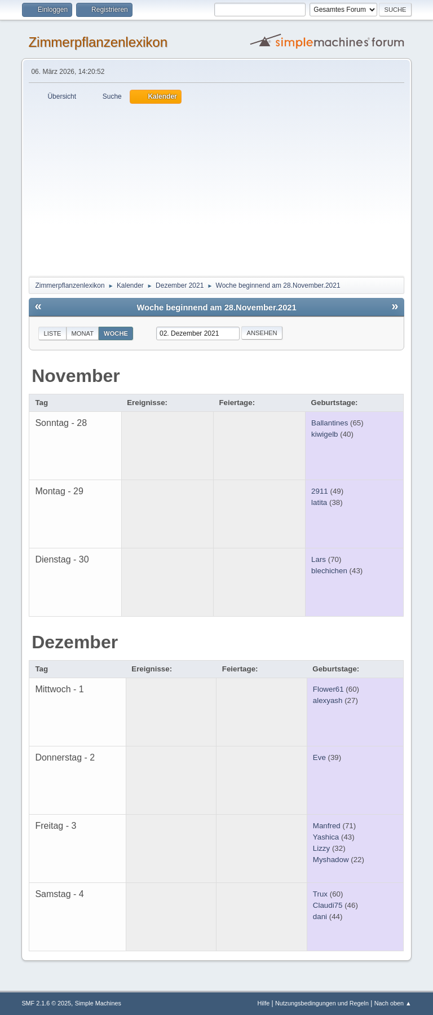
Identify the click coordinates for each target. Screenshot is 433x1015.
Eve (319, 757)
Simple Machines (98, 1003)
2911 (319, 491)
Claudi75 (328, 905)
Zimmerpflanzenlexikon (97, 42)
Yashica (326, 837)
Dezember (75, 642)
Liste (52, 333)
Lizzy (321, 848)
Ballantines (329, 423)
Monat (83, 333)
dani (320, 916)
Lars (318, 559)
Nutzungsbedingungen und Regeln (322, 1003)
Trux (320, 894)
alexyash (328, 700)
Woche (116, 333)
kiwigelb (324, 434)
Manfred (327, 825)
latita (319, 502)
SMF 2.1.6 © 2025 (46, 1003)
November (76, 376)
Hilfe (264, 1003)
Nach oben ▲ (393, 1003)
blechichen (329, 570)
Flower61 (328, 689)
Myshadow (331, 859)
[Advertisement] (216, 188)
